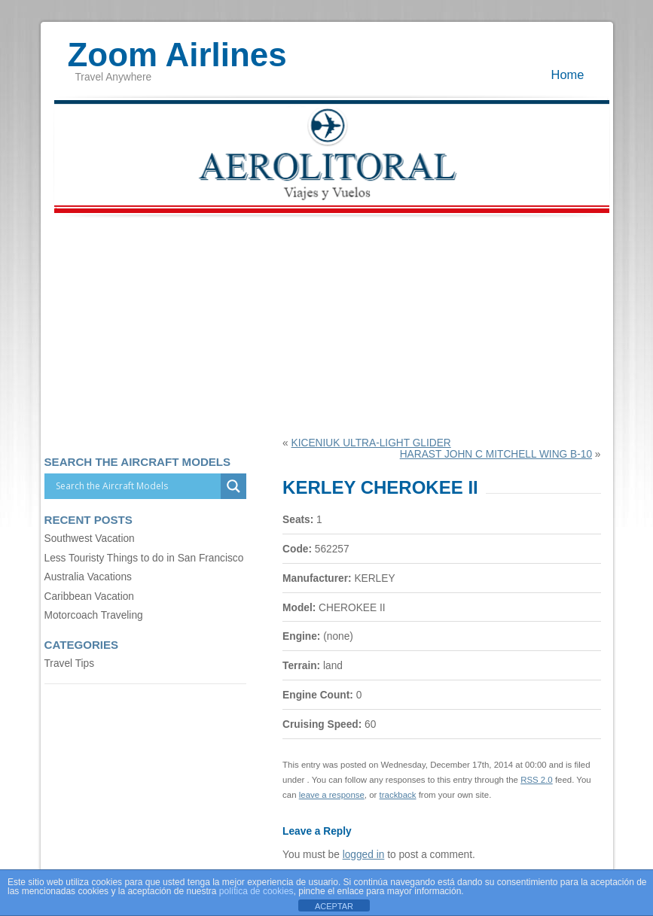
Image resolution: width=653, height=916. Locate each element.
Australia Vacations (88, 577)
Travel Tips (69, 663)
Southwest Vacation (89, 538)
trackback (398, 794)
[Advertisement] (327, 324)
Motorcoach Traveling (93, 615)
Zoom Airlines (177, 47)
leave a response (332, 794)
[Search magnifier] (233, 486)
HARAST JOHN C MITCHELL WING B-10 (496, 454)
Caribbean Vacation (89, 596)
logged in (364, 854)
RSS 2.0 (536, 779)
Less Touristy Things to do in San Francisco (144, 558)
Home (567, 74)
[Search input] (137, 486)
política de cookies (256, 891)
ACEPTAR (334, 906)
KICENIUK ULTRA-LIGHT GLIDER (371, 443)
